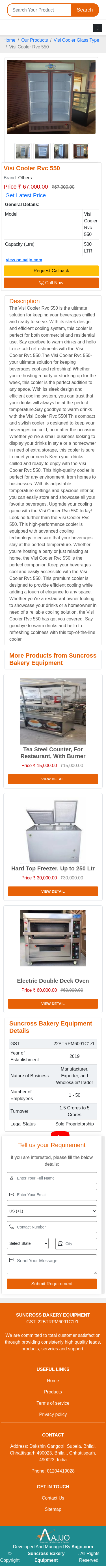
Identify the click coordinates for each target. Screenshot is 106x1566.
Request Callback (51, 270)
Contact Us (53, 1498)
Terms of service (52, 1403)
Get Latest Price (25, 195)
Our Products (34, 40)
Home (9, 40)
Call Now (51, 282)
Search (85, 10)
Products (53, 1391)
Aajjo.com (82, 1546)
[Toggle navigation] (97, 28)
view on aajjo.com (24, 259)
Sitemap (53, 1509)
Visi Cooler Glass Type (76, 40)
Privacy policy (53, 1414)
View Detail (53, 779)
